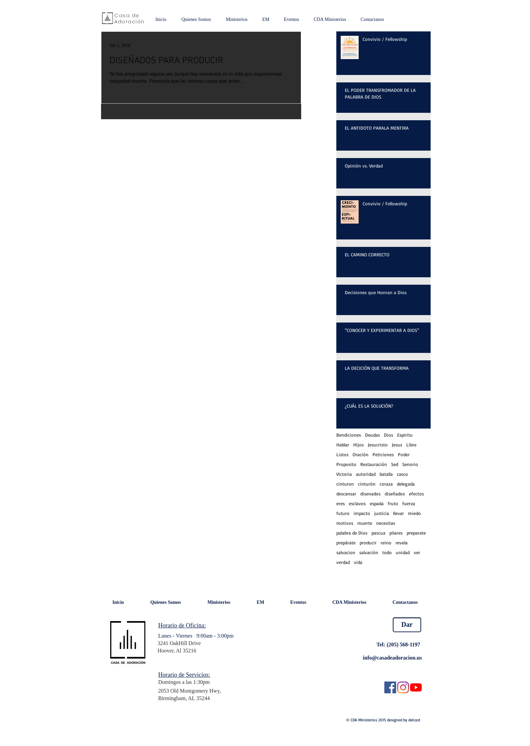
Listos (342, 454)
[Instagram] (403, 687)
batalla (386, 474)
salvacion (345, 552)
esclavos (357, 503)
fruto (393, 503)
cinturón (367, 484)
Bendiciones (348, 435)
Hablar (342, 444)
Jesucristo (378, 444)
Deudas (372, 435)
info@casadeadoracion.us (392, 658)
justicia (381, 513)
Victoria (344, 474)
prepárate (346, 542)
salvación (368, 552)
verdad (343, 562)
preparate (416, 533)
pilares (396, 533)
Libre (411, 444)
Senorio (410, 464)
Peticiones (383, 454)
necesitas (385, 523)
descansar (346, 493)
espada (377, 503)
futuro (343, 513)
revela (401, 542)
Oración (360, 454)
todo (387, 552)
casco (402, 474)
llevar (398, 513)
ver (417, 552)
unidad (403, 552)
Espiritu (405, 435)
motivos (344, 523)
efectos (416, 493)
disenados (370, 493)
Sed (394, 464)
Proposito (346, 464)
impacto (362, 513)
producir (368, 542)
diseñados (395, 493)
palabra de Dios (351, 533)
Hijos (358, 444)
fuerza (408, 503)
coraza (386, 484)
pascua (378, 533)
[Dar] (407, 624)
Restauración (373, 464)
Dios (388, 435)
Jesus (397, 444)
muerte (364, 523)
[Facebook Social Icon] (390, 687)
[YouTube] (416, 687)
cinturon (345, 484)
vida (358, 562)
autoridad (366, 474)
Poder (404, 454)
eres (340, 503)
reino (386, 542)
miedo (414, 513)
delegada (406, 484)
